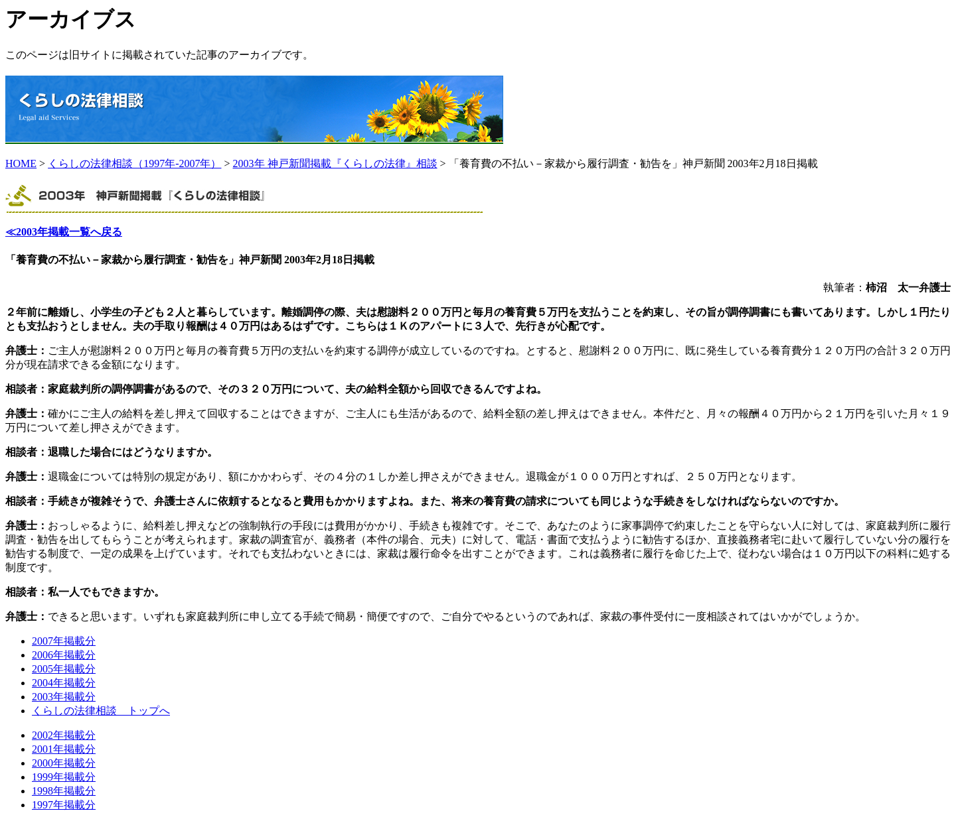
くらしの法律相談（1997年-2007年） (134, 163)
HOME (21, 163)
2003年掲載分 (64, 696)
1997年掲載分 (64, 804)
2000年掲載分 (64, 763)
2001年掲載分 (64, 749)
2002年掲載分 (64, 735)
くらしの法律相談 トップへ (101, 710)
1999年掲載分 (64, 777)
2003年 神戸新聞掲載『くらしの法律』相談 (335, 163)
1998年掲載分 (64, 790)
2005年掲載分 (64, 668)
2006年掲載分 (64, 655)
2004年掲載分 (64, 682)
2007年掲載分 (64, 641)
